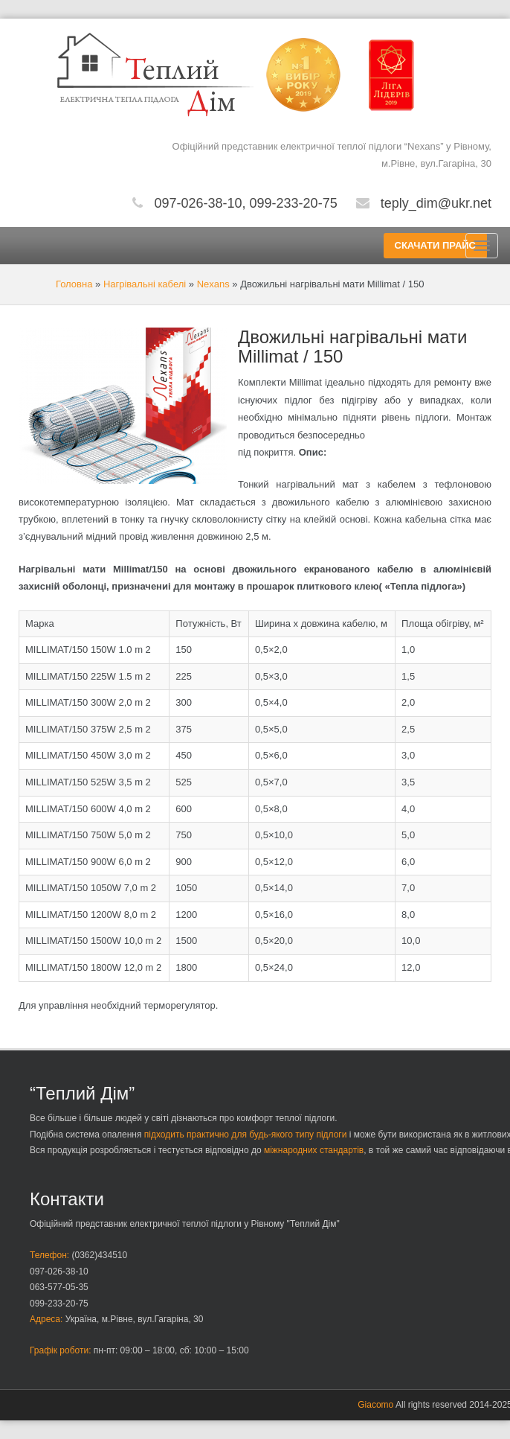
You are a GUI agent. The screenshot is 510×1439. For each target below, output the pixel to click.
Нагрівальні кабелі (144, 284)
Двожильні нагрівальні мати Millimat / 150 (352, 346)
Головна (74, 284)
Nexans (213, 284)
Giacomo (375, 1405)
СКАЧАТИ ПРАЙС (435, 245)
